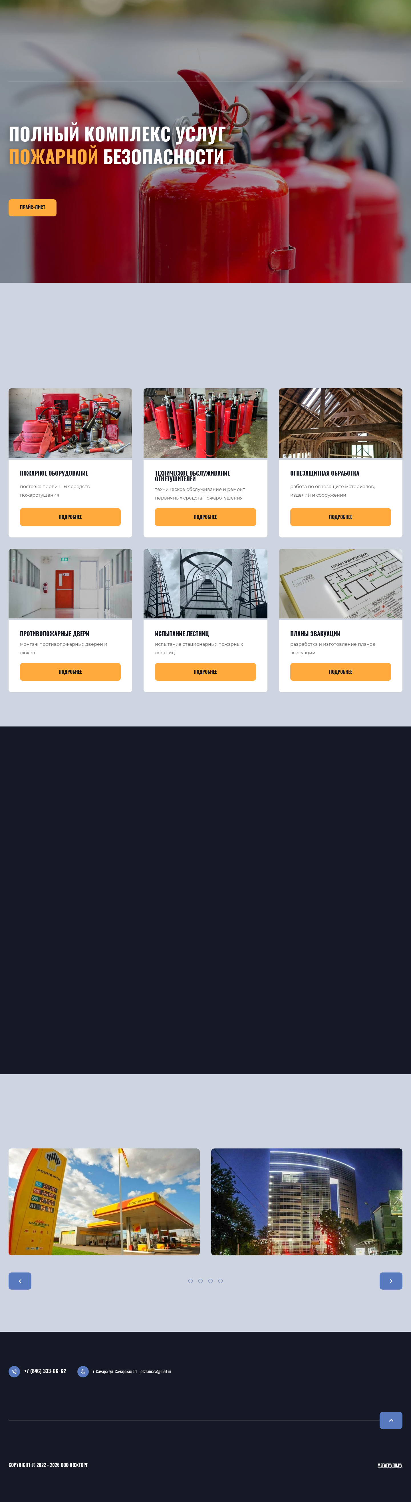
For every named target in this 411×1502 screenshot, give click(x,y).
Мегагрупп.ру (390, 1466)
